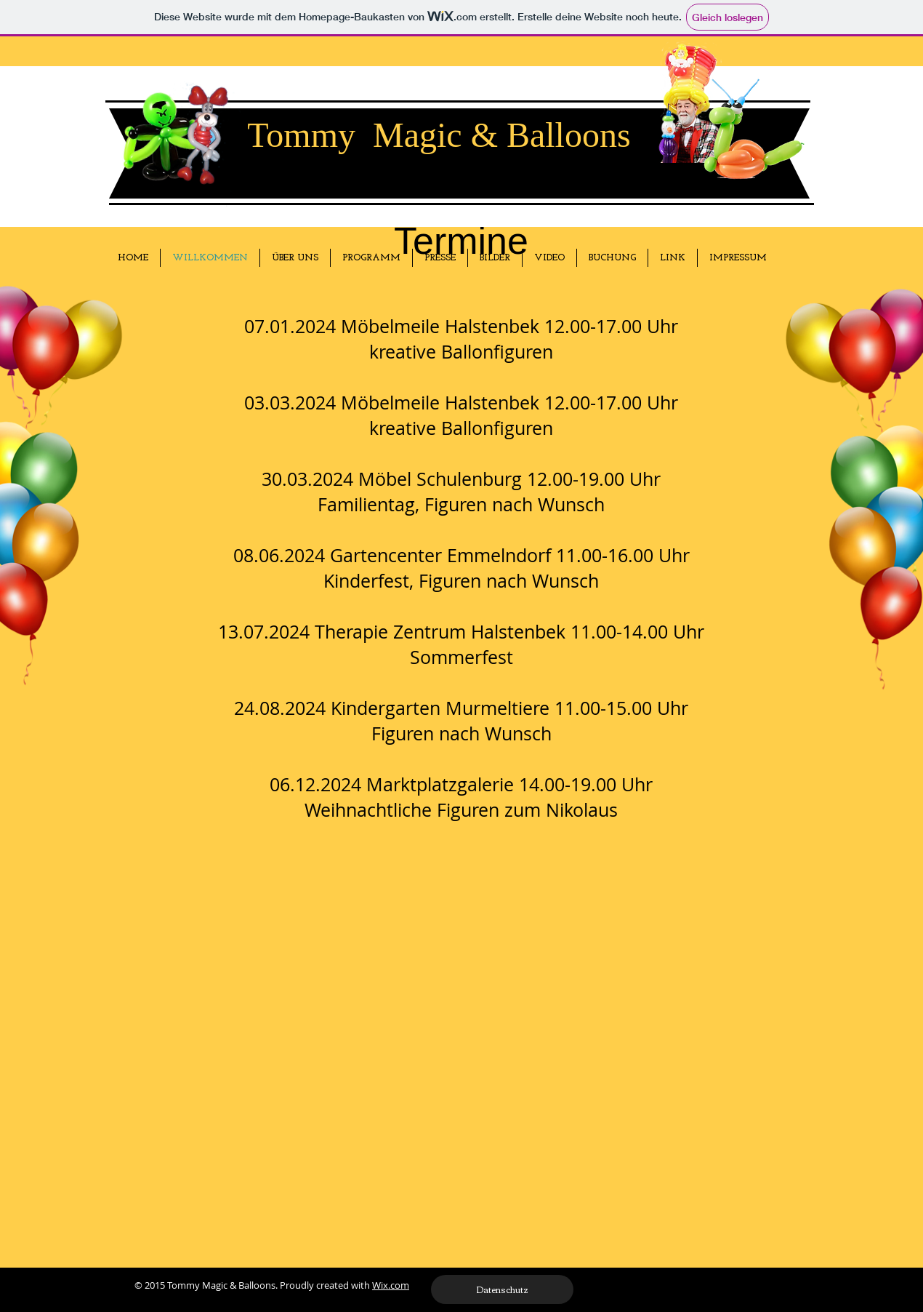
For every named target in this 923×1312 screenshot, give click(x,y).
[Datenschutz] (502, 1289)
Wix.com (390, 1285)
